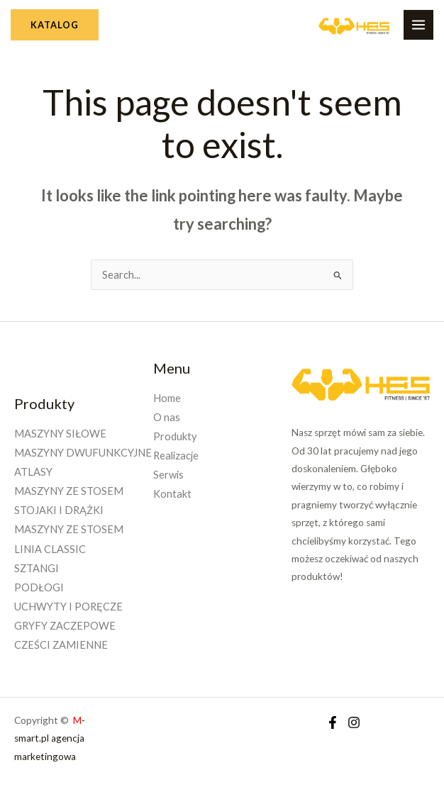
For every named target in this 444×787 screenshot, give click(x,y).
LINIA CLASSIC (50, 549)
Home (167, 398)
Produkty (174, 436)
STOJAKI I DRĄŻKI (59, 510)
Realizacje (176, 456)
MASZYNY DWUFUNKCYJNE (83, 453)
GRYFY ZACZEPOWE (65, 626)
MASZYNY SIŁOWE (60, 434)
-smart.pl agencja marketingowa (49, 738)
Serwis (168, 475)
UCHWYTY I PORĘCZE (68, 607)
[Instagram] (354, 722)
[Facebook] (332, 722)
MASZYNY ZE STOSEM (68, 491)
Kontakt (172, 494)
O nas (166, 417)
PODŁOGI (39, 587)
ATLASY (33, 472)
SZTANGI (36, 568)
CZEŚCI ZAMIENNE (61, 645)
